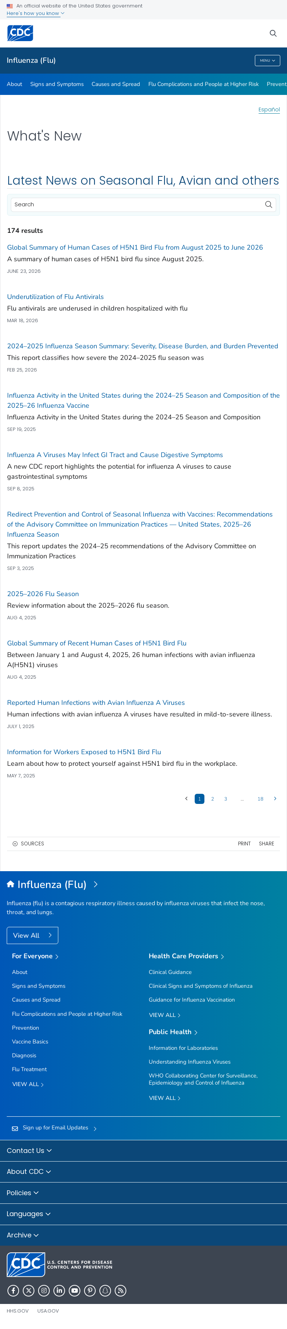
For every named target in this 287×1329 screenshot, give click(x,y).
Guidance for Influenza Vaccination (192, 999)
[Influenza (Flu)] (143, 885)
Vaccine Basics (30, 1041)
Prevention (25, 1028)
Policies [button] (23, 1193)
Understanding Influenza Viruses (190, 1062)
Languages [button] (29, 1214)
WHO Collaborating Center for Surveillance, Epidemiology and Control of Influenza (203, 1079)
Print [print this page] (244, 843)
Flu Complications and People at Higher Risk (203, 84)
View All (27, 935)
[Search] (143, 205)
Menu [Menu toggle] (267, 61)
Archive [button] (23, 1235)
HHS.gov (18, 1310)
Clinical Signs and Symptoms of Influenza (201, 986)
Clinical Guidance (170, 972)
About (14, 84)
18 (260, 799)
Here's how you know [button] (36, 13)
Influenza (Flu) (31, 60)
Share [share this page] (266, 843)
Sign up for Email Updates (55, 1127)
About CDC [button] (29, 1172)
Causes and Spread (116, 84)
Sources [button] (32, 843)
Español (269, 109)
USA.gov (48, 1310)
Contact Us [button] (29, 1151)
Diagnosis (24, 1055)
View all (28, 1084)
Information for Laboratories (183, 1048)
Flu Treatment (29, 1069)
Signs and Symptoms (57, 84)
